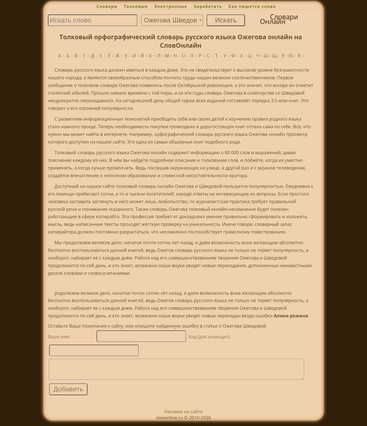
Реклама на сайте (183, 415)
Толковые (136, 6)
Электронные (170, 6)
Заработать (208, 6)
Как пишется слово (252, 6)
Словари (106, 6)
